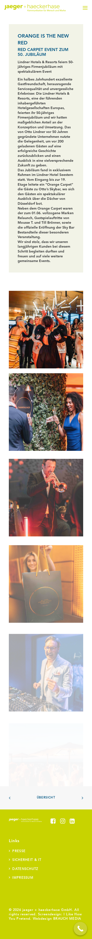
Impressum (22, 877)
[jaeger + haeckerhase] (35, 7)
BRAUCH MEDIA (67, 918)
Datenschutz (25, 869)
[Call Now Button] (80, 928)
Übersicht (46, 797)
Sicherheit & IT (26, 860)
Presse (19, 851)
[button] (85, 8)
